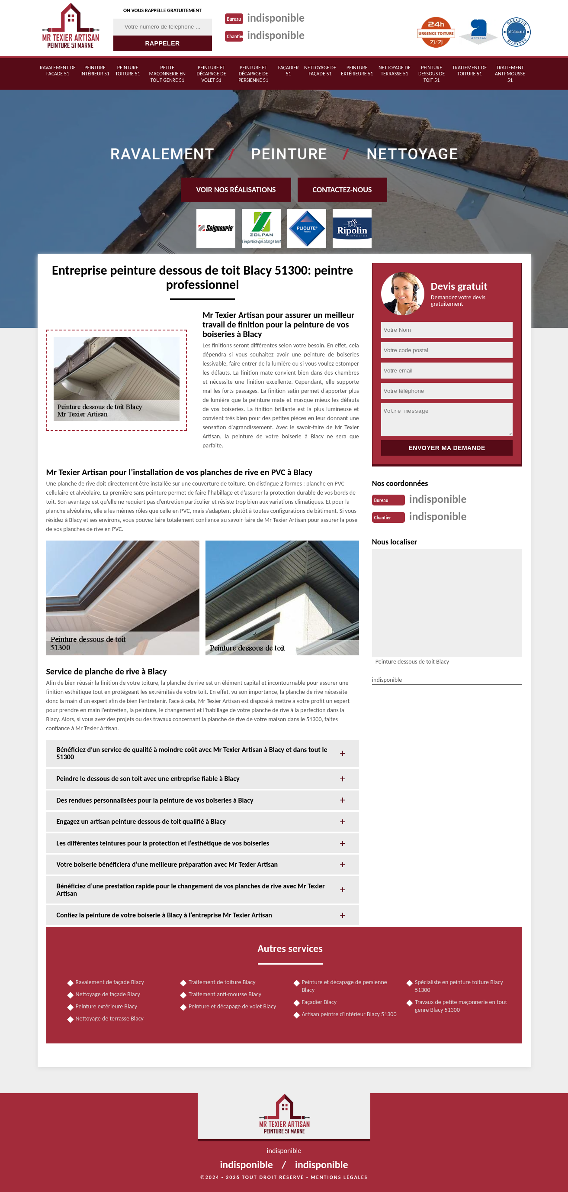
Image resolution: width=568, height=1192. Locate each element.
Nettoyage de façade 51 (320, 71)
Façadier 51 (288, 71)
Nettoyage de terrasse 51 (395, 71)
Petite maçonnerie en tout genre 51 (167, 74)
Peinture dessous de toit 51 (431, 74)
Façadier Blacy (319, 1002)
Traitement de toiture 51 (469, 71)
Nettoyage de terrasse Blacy (110, 1018)
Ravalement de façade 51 (58, 71)
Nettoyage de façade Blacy (108, 994)
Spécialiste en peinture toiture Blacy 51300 (459, 986)
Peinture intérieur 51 (94, 71)
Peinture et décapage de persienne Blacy (344, 986)
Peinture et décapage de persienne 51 (253, 74)
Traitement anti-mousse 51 (510, 74)
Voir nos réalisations (236, 189)
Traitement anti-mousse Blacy (225, 994)
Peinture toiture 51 (128, 71)
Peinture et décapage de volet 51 (211, 74)
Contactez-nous (342, 189)
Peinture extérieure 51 (357, 71)
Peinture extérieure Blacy (107, 1006)
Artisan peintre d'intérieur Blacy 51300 (349, 1014)
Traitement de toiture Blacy (222, 982)
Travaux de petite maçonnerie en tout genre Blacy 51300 (461, 1006)
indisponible (276, 18)
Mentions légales (339, 1177)
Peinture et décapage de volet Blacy (232, 1006)
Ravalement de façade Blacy (110, 982)
